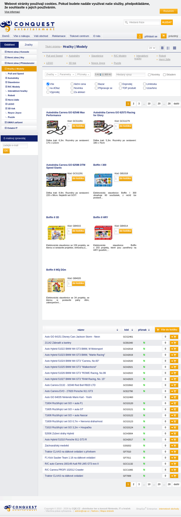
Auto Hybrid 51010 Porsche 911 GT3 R (66, 439)
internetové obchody (169, 509)
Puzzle (117, 63)
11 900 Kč (106, 74)
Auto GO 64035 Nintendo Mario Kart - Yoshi (68, 397)
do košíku (78, 126)
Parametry (67, 74)
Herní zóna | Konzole (18, 52)
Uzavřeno (151, 88)
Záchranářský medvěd (57, 445)
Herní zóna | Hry (15, 57)
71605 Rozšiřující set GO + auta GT (64, 409)
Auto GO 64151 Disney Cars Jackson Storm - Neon (72, 336)
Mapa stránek (107, 511)
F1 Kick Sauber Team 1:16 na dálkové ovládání (70, 457)
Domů (5, 36)
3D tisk (72, 63)
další (176, 103)
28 (169, 103)
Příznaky (83, 74)
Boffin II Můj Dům (56, 269)
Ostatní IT (12, 128)
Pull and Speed (54, 55)
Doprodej (127, 84)
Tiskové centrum (79, 36)
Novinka (78, 88)
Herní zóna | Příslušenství (20, 63)
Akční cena (80, 84)
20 (159, 103)
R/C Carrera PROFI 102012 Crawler (64, 469)
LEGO (49, 63)
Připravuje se (105, 88)
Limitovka (151, 84)
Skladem (171, 74)
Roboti (162, 55)
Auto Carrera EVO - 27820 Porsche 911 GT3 (69, 391)
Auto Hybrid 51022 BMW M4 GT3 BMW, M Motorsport (74, 348)
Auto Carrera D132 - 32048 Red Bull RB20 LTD (70, 385)
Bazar (101, 84)
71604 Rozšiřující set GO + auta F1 (64, 403)
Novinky (155, 74)
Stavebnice (97, 55)
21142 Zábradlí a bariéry (58, 342)
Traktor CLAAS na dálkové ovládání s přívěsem (70, 451)
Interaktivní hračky (141, 57)
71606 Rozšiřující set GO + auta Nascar (66, 415)
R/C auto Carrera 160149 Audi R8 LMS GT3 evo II (72, 463)
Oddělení (9, 44)
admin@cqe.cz (82, 511)
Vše (52, 84)
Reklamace (59, 36)
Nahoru (95, 511)
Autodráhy (74, 55)
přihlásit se (151, 36)
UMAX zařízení (15, 122)
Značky (52, 74)
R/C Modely (120, 55)
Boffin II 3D (52, 217)
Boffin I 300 (99, 165)
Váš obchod (41, 36)
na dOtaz (55, 88)
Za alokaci (79, 92)
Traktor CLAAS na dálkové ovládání (64, 475)
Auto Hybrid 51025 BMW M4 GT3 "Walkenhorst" (71, 367)
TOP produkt (129, 88)
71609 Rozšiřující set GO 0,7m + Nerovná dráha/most (73, 421)
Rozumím (169, 11)
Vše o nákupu (21, 36)
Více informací (12, 11)
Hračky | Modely (15, 69)
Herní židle (164, 59)
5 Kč (97, 74)
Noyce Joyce (98, 63)
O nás (96, 36)
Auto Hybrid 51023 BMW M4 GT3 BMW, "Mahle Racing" (75, 354)
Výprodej (54, 92)
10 (149, 103)
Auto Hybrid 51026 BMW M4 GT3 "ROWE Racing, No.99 (75, 373)
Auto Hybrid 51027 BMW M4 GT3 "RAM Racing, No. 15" (75, 379)
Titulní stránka (52, 46)
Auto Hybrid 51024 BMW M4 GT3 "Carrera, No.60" (72, 361)
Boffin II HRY (100, 217)
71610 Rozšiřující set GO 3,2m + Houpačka (68, 427)
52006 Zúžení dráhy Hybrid (59, 433)
